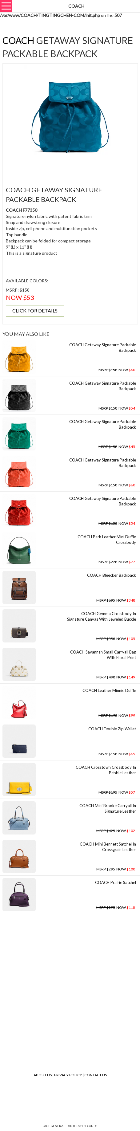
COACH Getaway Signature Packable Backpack (102, 347)
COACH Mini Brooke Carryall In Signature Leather (107, 808)
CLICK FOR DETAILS (35, 310)
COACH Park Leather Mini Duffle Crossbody (107, 539)
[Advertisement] (72, 168)
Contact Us (95, 1075)
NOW (116, 369)
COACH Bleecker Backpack (111, 575)
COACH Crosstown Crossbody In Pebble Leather (106, 770)
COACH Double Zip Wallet (112, 728)
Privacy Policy (68, 1075)
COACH (18, 40)
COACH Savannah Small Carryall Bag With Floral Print (103, 655)
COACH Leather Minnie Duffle (109, 690)
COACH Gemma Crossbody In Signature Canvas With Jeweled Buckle (101, 616)
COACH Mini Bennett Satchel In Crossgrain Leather (108, 847)
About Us (43, 1075)
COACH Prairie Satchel (115, 882)
